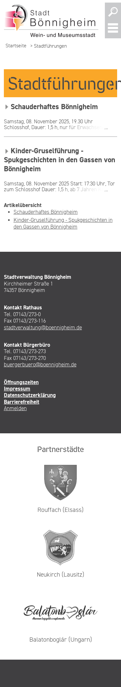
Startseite (15, 45)
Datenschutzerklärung (30, 395)
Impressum (17, 388)
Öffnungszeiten (21, 382)
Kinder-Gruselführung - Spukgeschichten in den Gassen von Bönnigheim (59, 160)
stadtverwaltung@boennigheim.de (43, 327)
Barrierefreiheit (21, 402)
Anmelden (15, 408)
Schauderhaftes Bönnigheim (51, 107)
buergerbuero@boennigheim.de (40, 364)
